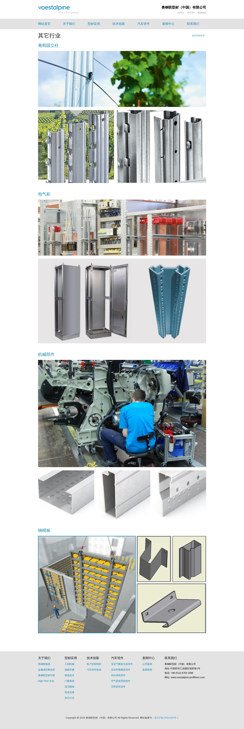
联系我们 (193, 23)
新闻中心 (168, 23)
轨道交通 (69, 692)
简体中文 (181, 13)
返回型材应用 (198, 35)
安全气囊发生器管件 (122, 664)
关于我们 (69, 23)
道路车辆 (69, 669)
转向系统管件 (118, 675)
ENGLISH (191, 13)
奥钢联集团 (202, 13)
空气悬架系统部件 (120, 681)
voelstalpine (58, 9)
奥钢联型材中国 (46, 675)
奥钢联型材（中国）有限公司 (184, 7)
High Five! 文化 (46, 681)
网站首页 (44, 23)
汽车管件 (143, 23)
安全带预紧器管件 (120, 669)
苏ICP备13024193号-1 (166, 717)
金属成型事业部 (46, 669)
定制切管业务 (118, 686)
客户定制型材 (94, 664)
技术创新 (118, 23)
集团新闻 (147, 669)
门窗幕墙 (69, 681)
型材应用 (94, 23)
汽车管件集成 (94, 669)
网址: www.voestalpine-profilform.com (185, 677)
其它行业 (69, 698)
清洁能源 (69, 686)
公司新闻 (147, 664)
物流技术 (69, 675)
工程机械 (69, 664)
